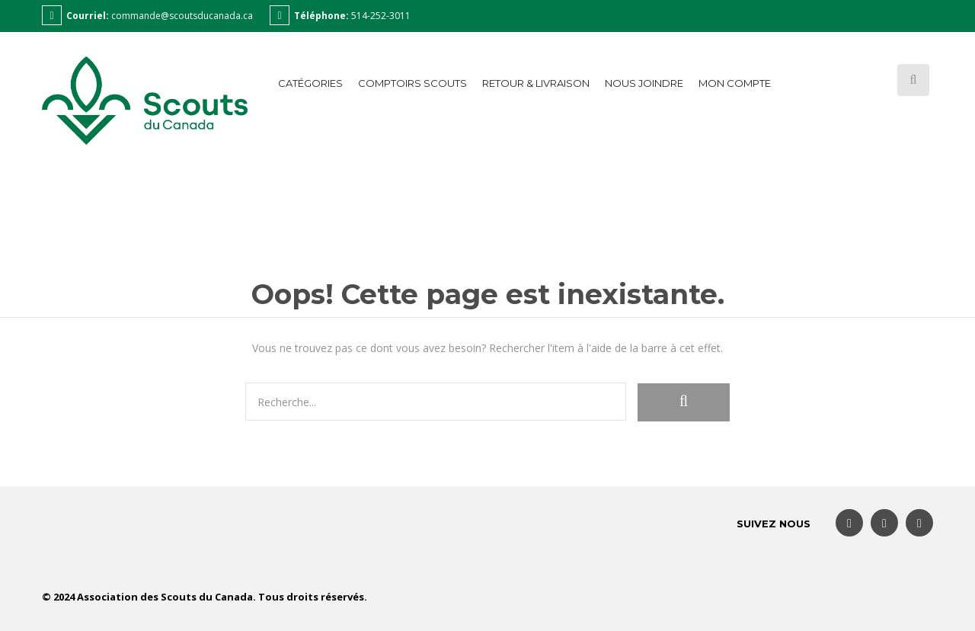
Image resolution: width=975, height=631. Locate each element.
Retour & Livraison (536, 83)
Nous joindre (644, 83)
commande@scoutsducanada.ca (182, 15)
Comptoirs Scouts (412, 83)
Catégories (310, 83)
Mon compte (734, 83)
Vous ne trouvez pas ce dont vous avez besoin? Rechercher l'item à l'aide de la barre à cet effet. (487, 348)
